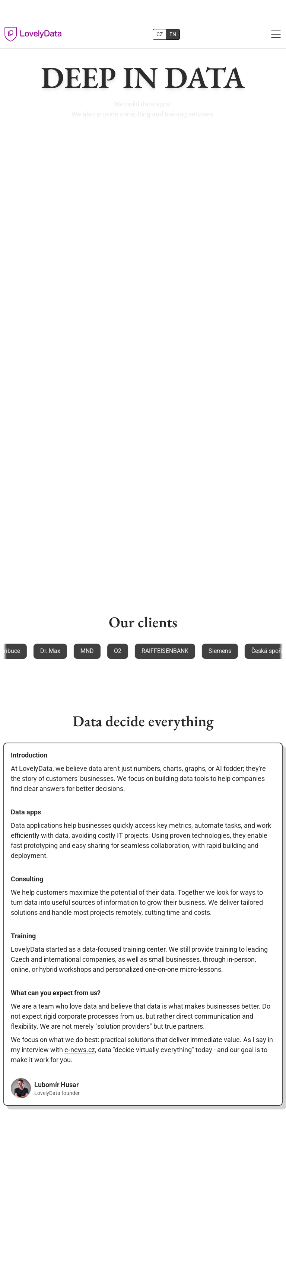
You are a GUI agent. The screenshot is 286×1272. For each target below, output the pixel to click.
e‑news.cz (79, 1050)
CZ (159, 34)
